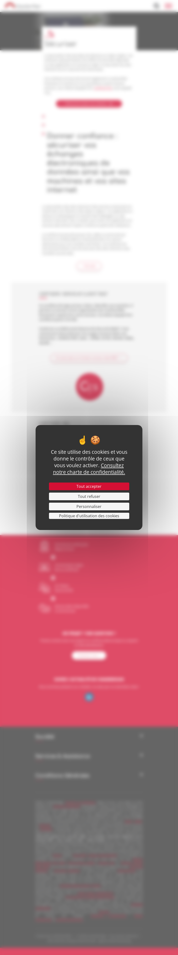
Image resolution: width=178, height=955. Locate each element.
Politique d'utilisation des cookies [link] (89, 515)
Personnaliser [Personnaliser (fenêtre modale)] (89, 506)
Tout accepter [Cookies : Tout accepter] (89, 486)
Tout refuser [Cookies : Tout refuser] (89, 496)
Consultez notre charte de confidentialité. (89, 468)
